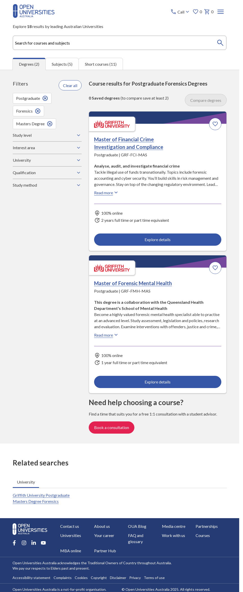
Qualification (47, 173)
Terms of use (154, 577)
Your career (104, 535)
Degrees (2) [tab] (29, 64)
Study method (47, 185)
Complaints (63, 577)
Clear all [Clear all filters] (70, 85)
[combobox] (120, 43)
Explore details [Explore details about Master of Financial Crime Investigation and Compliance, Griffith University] (158, 239)
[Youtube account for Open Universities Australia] (43, 543)
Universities (70, 535)
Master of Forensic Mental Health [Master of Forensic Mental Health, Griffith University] (133, 283)
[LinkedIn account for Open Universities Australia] (34, 543)
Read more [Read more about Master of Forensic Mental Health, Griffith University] (106, 335)
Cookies (81, 577)
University (47, 160)
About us (102, 526)
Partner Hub (105, 550)
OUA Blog (137, 526)
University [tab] (26, 481)
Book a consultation (111, 427)
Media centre (173, 526)
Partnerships (207, 526)
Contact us (69, 526)
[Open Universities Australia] (34, 16)
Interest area (47, 148)
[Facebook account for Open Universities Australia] (14, 543)
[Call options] (180, 12)
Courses (203, 535)
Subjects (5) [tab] (62, 64)
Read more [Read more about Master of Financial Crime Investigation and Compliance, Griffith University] (106, 192)
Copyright (99, 577)
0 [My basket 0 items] (208, 12)
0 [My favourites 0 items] (197, 12)
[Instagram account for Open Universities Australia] (24, 543)
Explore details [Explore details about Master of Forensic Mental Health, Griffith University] (158, 382)
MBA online (70, 550)
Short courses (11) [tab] (101, 64)
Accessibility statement (31, 577)
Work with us (173, 535)
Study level (47, 135)
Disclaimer (118, 577)
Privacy (135, 577)
